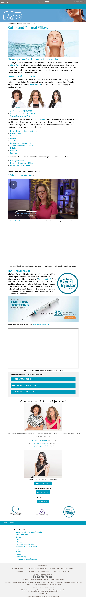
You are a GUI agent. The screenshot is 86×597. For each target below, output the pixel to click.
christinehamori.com (40, 579)
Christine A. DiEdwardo (40, 443)
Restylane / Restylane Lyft (20, 143)
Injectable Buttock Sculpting (26, 559)
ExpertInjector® (44, 279)
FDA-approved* (39, 120)
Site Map (51, 587)
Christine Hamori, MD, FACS (21, 111)
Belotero (13, 150)
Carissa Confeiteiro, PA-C (20, 116)
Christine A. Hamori (39, 440)
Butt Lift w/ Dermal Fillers (20, 165)
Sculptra (13, 153)
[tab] (43, 379)
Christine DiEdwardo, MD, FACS (22, 113)
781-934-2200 (43, 492)
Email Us (43, 501)
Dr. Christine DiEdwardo (17, 221)
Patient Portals (79, 2)
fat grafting (14, 65)
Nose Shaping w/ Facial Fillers (21, 163)
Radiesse (13, 136)
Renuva (13, 138)
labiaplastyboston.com (57, 579)
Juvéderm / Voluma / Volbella (21, 145)
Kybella (13, 148)
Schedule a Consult (43, 483)
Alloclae (13, 141)
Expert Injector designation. (40, 325)
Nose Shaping (21, 557)
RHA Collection (16, 133)
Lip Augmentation (17, 160)
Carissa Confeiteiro (41, 446)
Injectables (5, 7)
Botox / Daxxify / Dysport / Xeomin (23, 131)
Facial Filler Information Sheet (20, 175)
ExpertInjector (35, 84)
